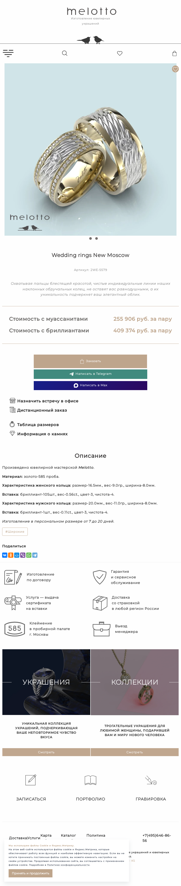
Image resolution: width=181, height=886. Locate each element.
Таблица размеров (34, 424)
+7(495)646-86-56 (157, 838)
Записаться (30, 788)
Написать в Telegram (90, 374)
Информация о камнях (39, 434)
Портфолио (90, 788)
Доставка (18, 838)
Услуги (33, 838)
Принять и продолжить (30, 873)
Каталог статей (68, 838)
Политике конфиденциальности (68, 865)
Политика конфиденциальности (107, 838)
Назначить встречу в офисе (44, 401)
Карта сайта (46, 838)
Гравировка (151, 788)
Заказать (90, 361)
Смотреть (46, 752)
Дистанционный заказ (38, 410)
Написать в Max (90, 385)
